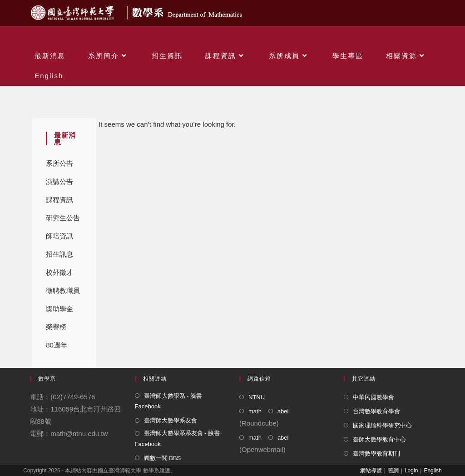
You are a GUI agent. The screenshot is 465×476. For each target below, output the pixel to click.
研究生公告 (63, 218)
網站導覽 (371, 470)
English (432, 470)
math (255, 411)
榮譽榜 (56, 327)
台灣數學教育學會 (376, 411)
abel (283, 411)
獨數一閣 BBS (162, 458)
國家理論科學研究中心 (382, 425)
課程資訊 (59, 199)
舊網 (393, 470)
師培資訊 (59, 236)
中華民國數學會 (373, 397)
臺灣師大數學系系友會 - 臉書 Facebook (177, 438)
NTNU (256, 397)
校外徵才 (59, 272)
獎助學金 (59, 308)
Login (411, 470)
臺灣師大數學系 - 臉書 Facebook (169, 401)
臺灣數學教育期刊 (376, 453)
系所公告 (59, 163)
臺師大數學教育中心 (379, 439)
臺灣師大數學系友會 (170, 420)
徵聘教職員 (63, 290)
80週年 (56, 345)
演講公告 (59, 181)
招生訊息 (59, 254)
